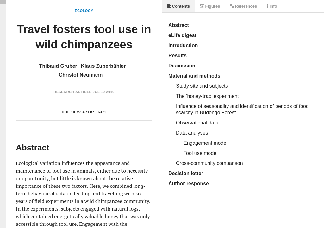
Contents (178, 6)
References (243, 6)
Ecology (84, 11)
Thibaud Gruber (58, 66)
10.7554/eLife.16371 (88, 112)
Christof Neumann (81, 75)
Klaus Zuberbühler (103, 66)
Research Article (72, 92)
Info (272, 6)
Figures (210, 6)
